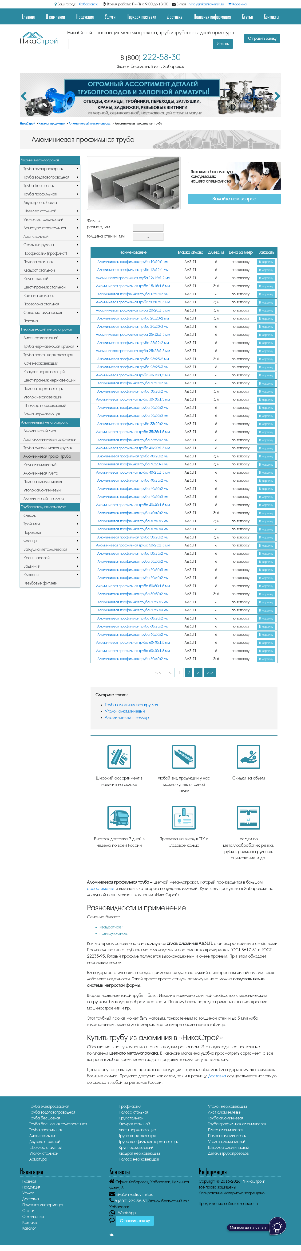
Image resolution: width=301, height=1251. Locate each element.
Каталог (29, 1228)
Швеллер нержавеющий (45, 405)
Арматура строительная (45, 228)
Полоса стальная (38, 262)
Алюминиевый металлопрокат (90, 123)
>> (210, 672)
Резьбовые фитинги (40, 583)
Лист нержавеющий (41, 338)
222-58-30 (150, 57)
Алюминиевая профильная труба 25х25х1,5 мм (133, 351)
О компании (55, 16)
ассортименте (101, 888)
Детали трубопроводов (228, 1153)
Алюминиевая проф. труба (47, 456)
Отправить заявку (262, 38)
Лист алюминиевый (224, 1112)
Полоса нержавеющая (43, 388)
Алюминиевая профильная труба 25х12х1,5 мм (133, 335)
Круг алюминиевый (40, 465)
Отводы (30, 515)
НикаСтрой (27, 123)
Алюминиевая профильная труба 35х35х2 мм (133, 440)
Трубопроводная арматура (43, 507)
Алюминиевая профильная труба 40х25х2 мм (133, 481)
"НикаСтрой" (254, 1181)
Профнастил (130, 1106)
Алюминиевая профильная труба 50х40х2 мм (133, 578)
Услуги (110, 16)
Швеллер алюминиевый (228, 1147)
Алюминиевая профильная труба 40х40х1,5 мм (133, 505)
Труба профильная (40, 194)
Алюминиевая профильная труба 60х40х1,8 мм (133, 651)
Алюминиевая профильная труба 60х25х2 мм (133, 626)
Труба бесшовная (39, 185)
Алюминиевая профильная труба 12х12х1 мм (133, 270)
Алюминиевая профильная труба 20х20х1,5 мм (133, 310)
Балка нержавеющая (42, 414)
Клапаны (31, 575)
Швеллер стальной (40, 211)
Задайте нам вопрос (234, 199)
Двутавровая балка (40, 202)
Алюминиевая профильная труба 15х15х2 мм (133, 294)
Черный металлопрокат (40, 160)
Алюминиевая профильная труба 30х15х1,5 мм (133, 375)
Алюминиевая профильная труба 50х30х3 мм (133, 570)
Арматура (38, 1159)
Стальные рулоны (39, 245)
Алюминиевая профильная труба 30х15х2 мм (133, 383)
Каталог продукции (52, 123)
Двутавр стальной (44, 1141)
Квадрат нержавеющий (44, 372)
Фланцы (30, 541)
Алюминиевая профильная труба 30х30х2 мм (133, 408)
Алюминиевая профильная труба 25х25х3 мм (133, 367)
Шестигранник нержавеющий (49, 380)
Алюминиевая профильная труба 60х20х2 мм (133, 618)
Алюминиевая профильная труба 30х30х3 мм (133, 416)
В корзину (266, 262)
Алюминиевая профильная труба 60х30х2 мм (133, 635)
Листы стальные (42, 1136)
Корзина (237, 4)
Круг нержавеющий (41, 363)
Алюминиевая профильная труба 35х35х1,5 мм (133, 432)
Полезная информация (212, 16)
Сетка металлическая (43, 312)
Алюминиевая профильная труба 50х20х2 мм (133, 537)
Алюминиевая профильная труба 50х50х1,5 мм (133, 586)
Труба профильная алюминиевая (237, 1124)
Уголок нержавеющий (43, 397)
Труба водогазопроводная (46, 177)
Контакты (271, 16)
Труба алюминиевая (225, 1118)
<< (158, 672)
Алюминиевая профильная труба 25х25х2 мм (133, 359)
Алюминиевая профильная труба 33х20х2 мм (133, 424)
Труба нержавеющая (137, 1136)
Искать (223, 44)
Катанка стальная (39, 295)
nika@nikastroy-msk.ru (206, 4)
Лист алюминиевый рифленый (50, 439)
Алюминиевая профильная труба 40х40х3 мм (133, 521)
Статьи (247, 16)
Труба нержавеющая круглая (49, 346)
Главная (28, 16)
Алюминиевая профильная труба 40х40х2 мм (133, 513)
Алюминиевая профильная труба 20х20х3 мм (133, 327)
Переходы (32, 532)
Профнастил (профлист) (45, 253)
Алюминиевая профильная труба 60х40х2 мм (133, 659)
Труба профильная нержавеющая (148, 1141)
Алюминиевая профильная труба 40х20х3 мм (133, 464)
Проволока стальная (41, 304)
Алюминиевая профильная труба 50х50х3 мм (133, 602)
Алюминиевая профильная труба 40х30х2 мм (133, 489)
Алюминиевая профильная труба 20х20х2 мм (133, 318)
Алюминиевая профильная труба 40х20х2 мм (133, 456)
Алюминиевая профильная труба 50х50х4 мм (133, 610)
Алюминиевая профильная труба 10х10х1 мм (133, 262)
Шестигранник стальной (45, 287)
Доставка (174, 16)
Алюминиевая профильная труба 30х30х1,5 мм (133, 399)
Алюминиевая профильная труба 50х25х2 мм (133, 554)
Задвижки (32, 566)
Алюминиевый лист (40, 431)
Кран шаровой (37, 558)
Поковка (31, 321)
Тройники (32, 524)
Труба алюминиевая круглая (48, 448)
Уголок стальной (43, 1153)
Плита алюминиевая (225, 1130)
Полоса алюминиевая (43, 481)
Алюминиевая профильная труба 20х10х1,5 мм (133, 302)
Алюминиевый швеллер (44, 498)
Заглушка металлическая (45, 549)
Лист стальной (36, 236)
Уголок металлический (43, 219)
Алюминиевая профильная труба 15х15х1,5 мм (133, 286)
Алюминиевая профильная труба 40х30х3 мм (133, 497)
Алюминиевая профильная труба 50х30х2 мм (133, 562)
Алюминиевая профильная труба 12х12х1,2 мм (133, 278)
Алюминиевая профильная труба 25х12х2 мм (133, 343)
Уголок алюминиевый (42, 490)
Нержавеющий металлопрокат (46, 329)
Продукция (85, 16)
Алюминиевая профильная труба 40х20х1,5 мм (133, 448)
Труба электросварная (43, 169)
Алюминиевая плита (41, 473)
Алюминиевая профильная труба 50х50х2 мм (133, 594)
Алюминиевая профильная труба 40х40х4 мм (133, 529)
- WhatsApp (122, 1213)
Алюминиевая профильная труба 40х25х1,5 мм (133, 473)
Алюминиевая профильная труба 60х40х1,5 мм (133, 643)
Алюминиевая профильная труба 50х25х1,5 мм (133, 545)
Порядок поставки (141, 16)
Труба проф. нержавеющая (48, 355)
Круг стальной (36, 279)
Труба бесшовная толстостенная (58, 1124)
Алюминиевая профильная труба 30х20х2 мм (133, 392)
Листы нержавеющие (137, 1130)
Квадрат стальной (39, 270)
